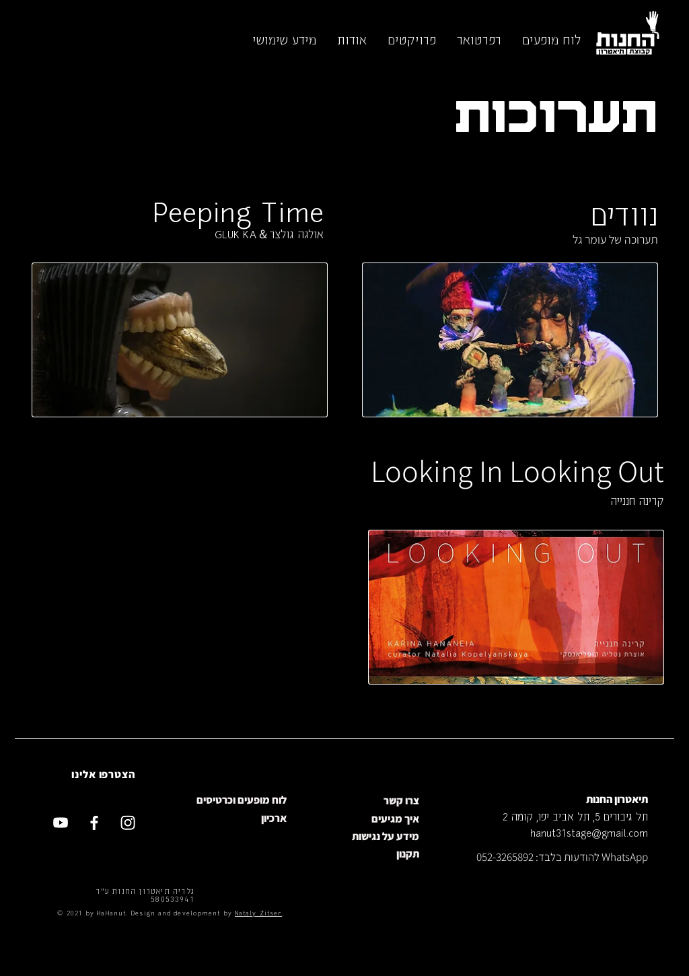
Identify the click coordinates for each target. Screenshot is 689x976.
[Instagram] (128, 822)
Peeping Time (238, 209)
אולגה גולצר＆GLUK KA (269, 233)
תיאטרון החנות (617, 799)
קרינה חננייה (637, 500)
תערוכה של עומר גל (615, 239)
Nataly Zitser (258, 912)
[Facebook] (94, 822)
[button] (551, 39)
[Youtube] (60, 822)
